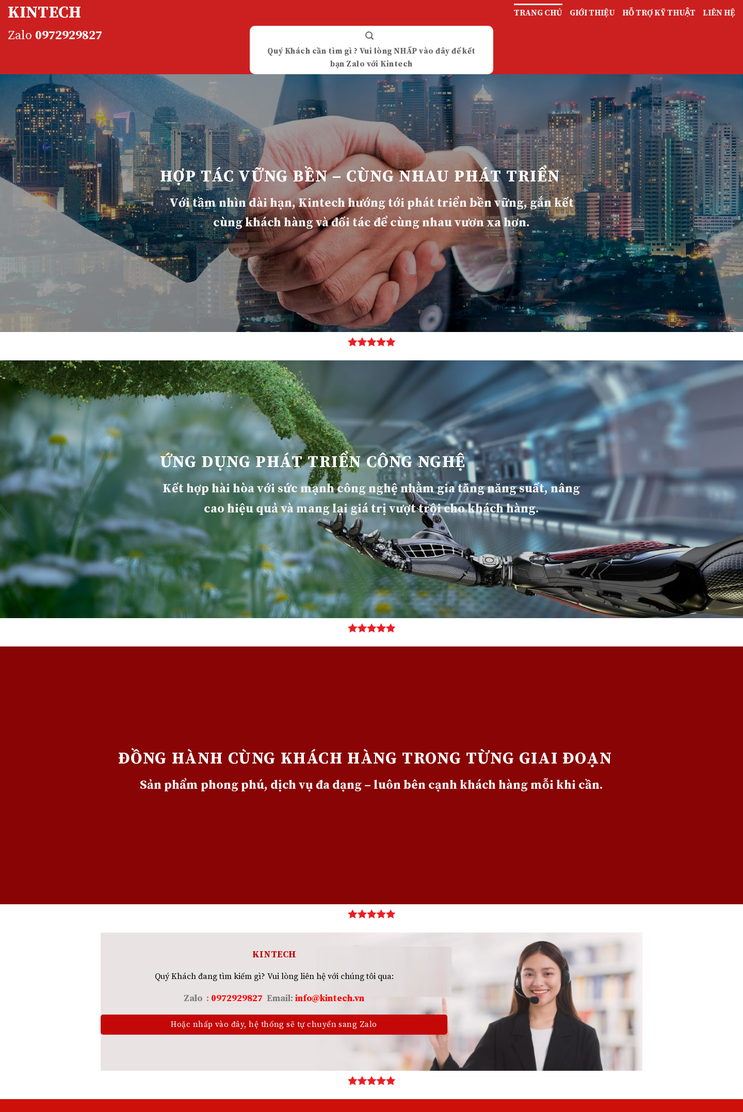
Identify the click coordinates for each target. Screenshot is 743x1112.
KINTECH (44, 13)
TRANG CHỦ (538, 13)
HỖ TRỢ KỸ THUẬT (659, 13)
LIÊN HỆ (719, 13)
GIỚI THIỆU (592, 13)
